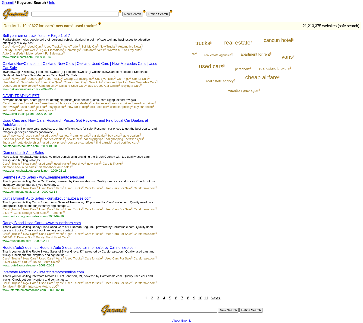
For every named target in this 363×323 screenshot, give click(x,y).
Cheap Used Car (75, 82)
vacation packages (243, 91)
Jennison (9, 286)
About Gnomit (181, 320)
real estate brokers (274, 68)
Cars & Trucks (112, 163)
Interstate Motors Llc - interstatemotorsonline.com (43, 272)
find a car (9, 142)
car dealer (98, 135)
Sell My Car (89, 46)
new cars (64, 26)
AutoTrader (71, 46)
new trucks (74, 139)
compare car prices (81, 142)
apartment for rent (255, 54)
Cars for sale (93, 188)
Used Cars (35, 46)
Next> (215, 298)
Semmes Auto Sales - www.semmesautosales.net (43, 177)
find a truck (103, 142)
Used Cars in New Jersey (20, 85)
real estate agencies (217, 55)
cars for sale (81, 135)
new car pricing (78, 107)
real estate (237, 42)
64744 (7, 237)
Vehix (101, 50)
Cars (6, 46)
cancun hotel (278, 40)
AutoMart (88, 50)
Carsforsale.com (145, 188)
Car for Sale (140, 78)
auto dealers (101, 103)
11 (206, 298)
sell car (41, 107)
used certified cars (125, 142)
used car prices (144, 103)
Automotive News (129, 46)
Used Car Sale (51, 82)
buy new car (57, 107)
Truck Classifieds (51, 50)
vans (287, 57)
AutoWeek (30, 50)
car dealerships (54, 139)
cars (49, 26)
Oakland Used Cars (72, 85)
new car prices (121, 103)
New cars (29, 163)
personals (242, 69)
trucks (202, 43)
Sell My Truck (12, 50)
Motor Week (34, 53)
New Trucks (108, 46)
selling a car (47, 110)
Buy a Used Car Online (103, 85)
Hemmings (72, 50)
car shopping (114, 139)
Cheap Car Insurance (78, 78)
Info (52, 3)
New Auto (95, 82)
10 (200, 298)
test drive (78, 163)
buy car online (143, 107)
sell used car (99, 107)
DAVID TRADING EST (21, 96)
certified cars (134, 139)
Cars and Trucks (115, 82)
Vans (59, 188)
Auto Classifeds (13, 53)
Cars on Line (47, 85)
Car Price (123, 78)
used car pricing (120, 107)
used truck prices (53, 142)
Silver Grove (11, 262)
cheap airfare (261, 77)
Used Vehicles (104, 78)
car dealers (82, 103)
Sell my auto (132, 50)
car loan (64, 135)
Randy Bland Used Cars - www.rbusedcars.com (42, 223)
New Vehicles (30, 82)
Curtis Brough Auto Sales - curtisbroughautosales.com (47, 198)
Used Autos (10, 82)
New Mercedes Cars (142, 82)
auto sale (9, 110)
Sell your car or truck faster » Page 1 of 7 (36, 36)
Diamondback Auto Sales (23, 153)
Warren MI (114, 50)
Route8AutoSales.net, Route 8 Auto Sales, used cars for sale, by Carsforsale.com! (70, 247)
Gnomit (8, 3)
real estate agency (220, 81)
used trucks (85, 26)
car (193, 54)
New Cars (18, 46)
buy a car (66, 103)
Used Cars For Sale (117, 188)
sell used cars (26, 110)
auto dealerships (29, 142)
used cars (32, 103)
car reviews (10, 107)
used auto (27, 107)
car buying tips (93, 139)
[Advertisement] (341, 100)
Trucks (16, 163)
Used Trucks (52, 46)
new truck (93, 163)
